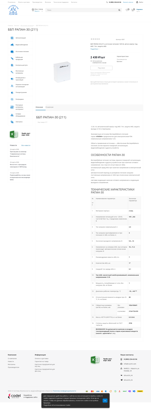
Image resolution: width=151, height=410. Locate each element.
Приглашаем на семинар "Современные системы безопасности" (18, 154)
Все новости (25, 145)
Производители (13, 367)
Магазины (11, 364)
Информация (40, 355)
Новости (11, 361)
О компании (12, 358)
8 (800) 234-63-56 (130, 359)
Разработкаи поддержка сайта (22, 396)
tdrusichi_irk (128, 375)
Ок (105, 401)
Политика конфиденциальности (64, 391)
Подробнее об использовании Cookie (57, 405)
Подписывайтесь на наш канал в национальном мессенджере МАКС (20, 177)
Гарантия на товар (41, 361)
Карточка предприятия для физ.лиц (45, 370)
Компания (12, 355)
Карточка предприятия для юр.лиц (45, 365)
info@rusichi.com (130, 364)
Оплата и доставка (41, 358)
